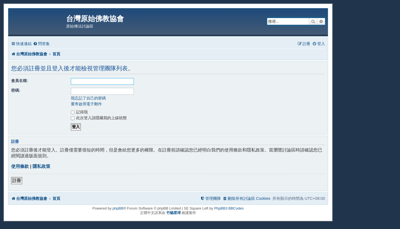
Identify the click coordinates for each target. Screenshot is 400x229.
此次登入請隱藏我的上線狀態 (99, 118)
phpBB (117, 208)
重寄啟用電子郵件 (86, 104)
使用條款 (20, 166)
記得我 (79, 112)
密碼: (15, 90)
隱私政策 (41, 166)
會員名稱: (19, 80)
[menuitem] (41, 43)
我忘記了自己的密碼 (88, 98)
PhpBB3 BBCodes (229, 208)
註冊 (16, 180)
